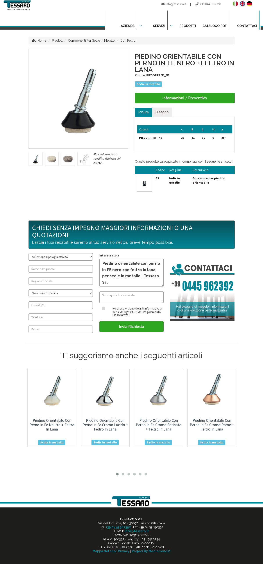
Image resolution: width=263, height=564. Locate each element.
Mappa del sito (104, 551)
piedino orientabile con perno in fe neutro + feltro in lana (51, 425)
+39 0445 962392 (210, 4)
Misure (143, 112)
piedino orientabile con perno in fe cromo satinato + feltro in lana (158, 425)
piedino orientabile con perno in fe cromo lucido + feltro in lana (105, 425)
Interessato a (109, 255)
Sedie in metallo (148, 84)
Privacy (123, 551)
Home (42, 40)
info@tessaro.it (176, 4)
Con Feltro (128, 40)
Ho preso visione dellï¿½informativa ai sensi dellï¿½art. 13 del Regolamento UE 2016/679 (137, 311)
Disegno (162, 112)
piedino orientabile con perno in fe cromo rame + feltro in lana (212, 425)
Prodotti (57, 40)
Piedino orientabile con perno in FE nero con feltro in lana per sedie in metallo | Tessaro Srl (131, 273)
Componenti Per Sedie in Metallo (91, 40)
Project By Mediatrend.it (151, 551)
